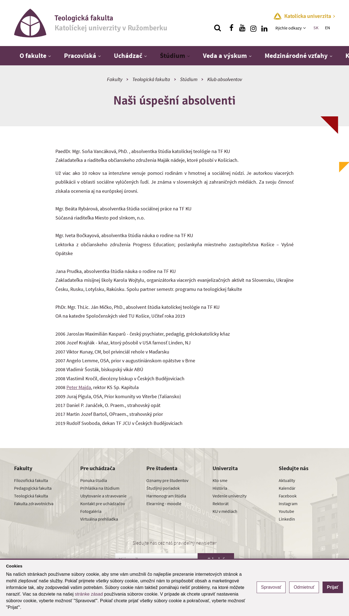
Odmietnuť (304, 587)
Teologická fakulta (151, 79)
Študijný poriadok (163, 488)
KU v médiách (225, 511)
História (220, 488)
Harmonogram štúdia (166, 496)
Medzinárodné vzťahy (296, 55)
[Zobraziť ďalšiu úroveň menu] (305, 28)
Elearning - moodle (163, 503)
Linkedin (287, 519)
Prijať (333, 587)
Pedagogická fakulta (33, 488)
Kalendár (287, 488)
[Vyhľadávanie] (217, 27)
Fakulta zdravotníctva (33, 503)
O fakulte (33, 55)
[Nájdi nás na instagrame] (253, 27)
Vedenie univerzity (229, 496)
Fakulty (114, 79)
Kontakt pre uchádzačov (102, 503)
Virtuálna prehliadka (99, 519)
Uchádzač (128, 55)
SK (315, 27)
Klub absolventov (224, 79)
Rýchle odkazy (288, 28)
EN (327, 27)
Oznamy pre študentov (167, 480)
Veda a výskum (225, 55)
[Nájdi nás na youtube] (242, 27)
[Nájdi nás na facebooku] (231, 27)
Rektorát (221, 503)
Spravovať (271, 587)
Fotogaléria (90, 511)
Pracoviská (80, 55)
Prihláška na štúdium (99, 488)
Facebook (288, 496)
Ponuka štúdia (93, 480)
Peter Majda (78, 387)
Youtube (286, 511)
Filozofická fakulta (31, 480)
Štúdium (172, 55)
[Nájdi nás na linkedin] (264, 27)
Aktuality (287, 480)
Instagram (288, 503)
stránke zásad (89, 594)
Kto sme (220, 480)
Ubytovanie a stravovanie (103, 496)
